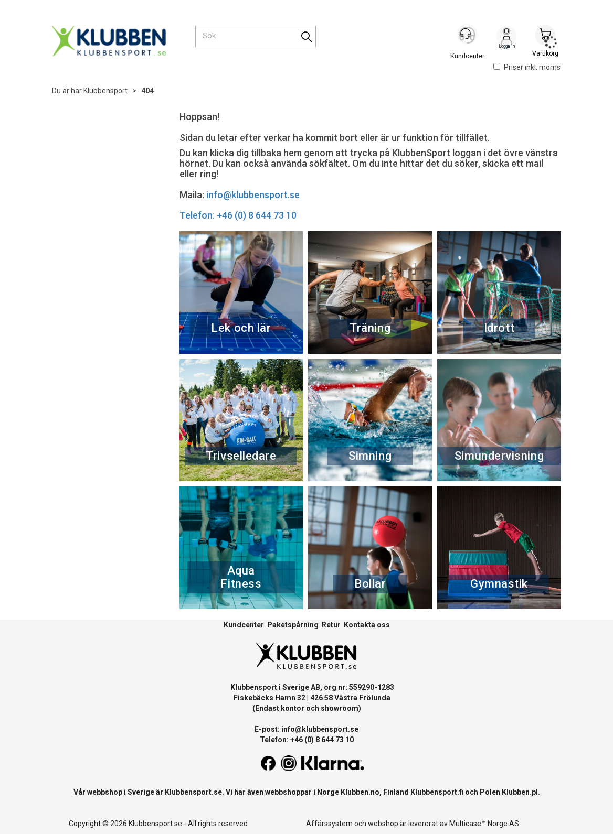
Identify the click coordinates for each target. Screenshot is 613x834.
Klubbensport (105, 90)
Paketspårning (293, 625)
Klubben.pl (520, 792)
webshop (383, 823)
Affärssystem (329, 823)
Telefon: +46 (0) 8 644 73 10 (238, 215)
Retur (331, 625)
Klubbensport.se (193, 792)
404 (147, 90)
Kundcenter (244, 625)
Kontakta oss (367, 625)
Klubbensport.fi (436, 792)
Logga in (506, 37)
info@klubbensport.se (253, 194)
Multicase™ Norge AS (484, 823)
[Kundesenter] (468, 36)
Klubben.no (360, 792)
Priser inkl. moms (527, 67)
